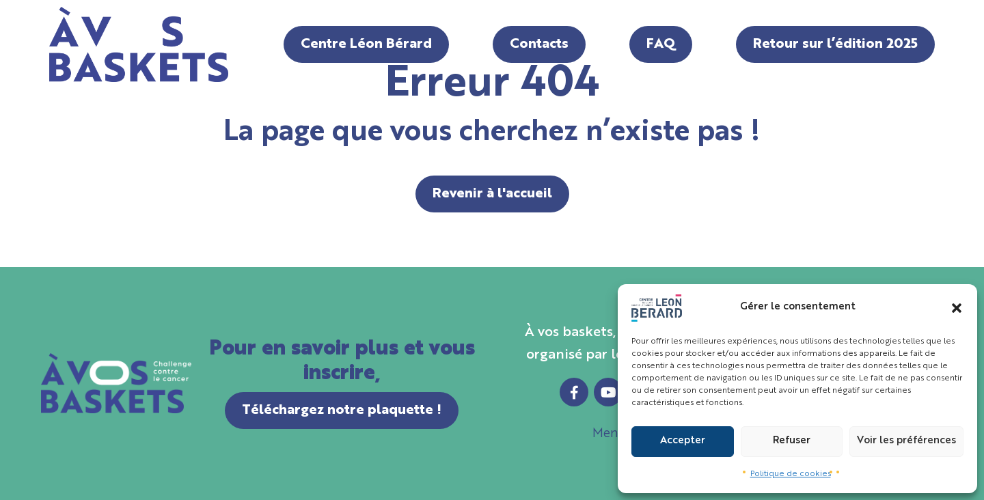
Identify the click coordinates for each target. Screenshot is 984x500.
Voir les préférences (906, 441)
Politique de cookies (790, 474)
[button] (957, 308)
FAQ (660, 44)
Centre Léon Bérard (366, 44)
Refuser (791, 441)
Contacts (539, 44)
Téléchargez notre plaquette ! (341, 410)
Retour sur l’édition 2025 (835, 44)
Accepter (682, 441)
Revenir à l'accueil (492, 194)
